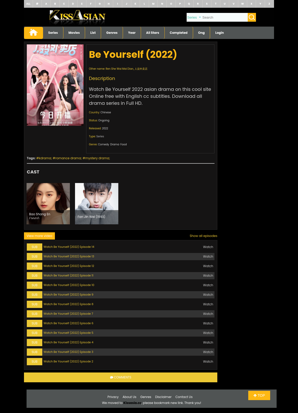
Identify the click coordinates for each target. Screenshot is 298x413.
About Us (130, 397)
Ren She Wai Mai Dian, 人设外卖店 (126, 69)
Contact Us (184, 397)
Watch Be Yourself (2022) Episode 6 (68, 323)
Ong (201, 32)
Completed (179, 32)
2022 (105, 128)
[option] (48, 203)
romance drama (68, 158)
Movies (74, 32)
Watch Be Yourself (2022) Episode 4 (68, 342)
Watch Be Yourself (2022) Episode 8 (68, 304)
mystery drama (97, 158)
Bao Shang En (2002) (39, 215)
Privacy (113, 397)
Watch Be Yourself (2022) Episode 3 (68, 352)
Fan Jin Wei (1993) (91, 217)
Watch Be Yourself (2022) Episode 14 (69, 247)
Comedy (103, 144)
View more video (39, 236)
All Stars (152, 32)
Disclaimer (163, 397)
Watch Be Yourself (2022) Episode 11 (68, 275)
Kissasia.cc (132, 403)
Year (132, 32)
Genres (112, 32)
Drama (114, 144)
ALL (28, 3)
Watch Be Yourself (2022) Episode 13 (69, 256)
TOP (259, 395)
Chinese (106, 112)
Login (219, 32)
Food (123, 144)
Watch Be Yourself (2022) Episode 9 (68, 294)
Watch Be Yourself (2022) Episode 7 (68, 314)
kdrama (45, 158)
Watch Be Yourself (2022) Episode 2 (68, 361)
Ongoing (103, 120)
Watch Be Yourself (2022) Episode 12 (69, 266)
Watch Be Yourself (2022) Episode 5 (68, 333)
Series (53, 32)
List (93, 32)
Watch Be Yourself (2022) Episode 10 (69, 285)
